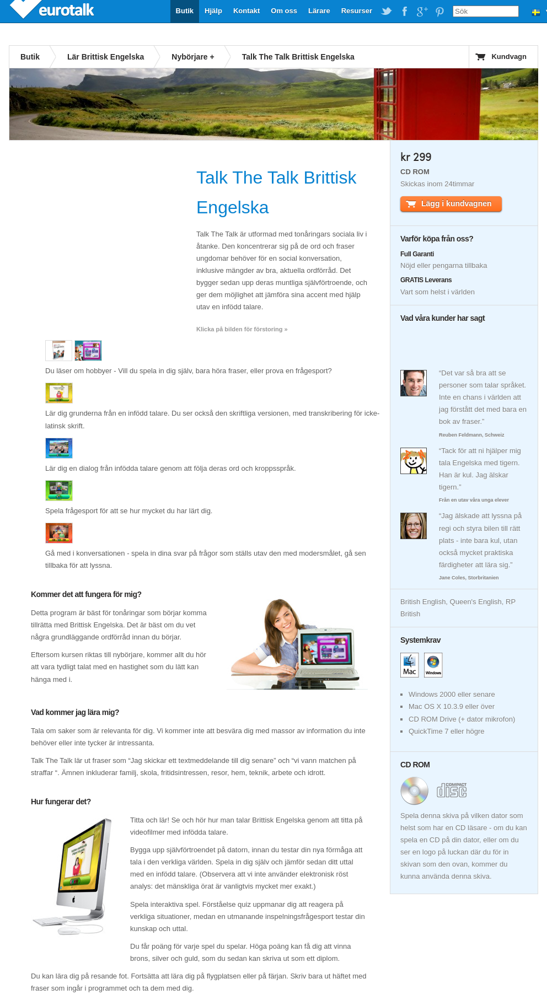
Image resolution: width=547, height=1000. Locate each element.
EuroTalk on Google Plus (422, 11)
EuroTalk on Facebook (404, 11)
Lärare (319, 11)
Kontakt (246, 11)
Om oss (284, 11)
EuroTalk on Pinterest (439, 11)
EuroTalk (53, 11)
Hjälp (213, 11)
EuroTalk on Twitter (386, 11)
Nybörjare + (192, 56)
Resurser (356, 11)
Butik (185, 11)
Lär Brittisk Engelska (105, 56)
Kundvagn (509, 56)
